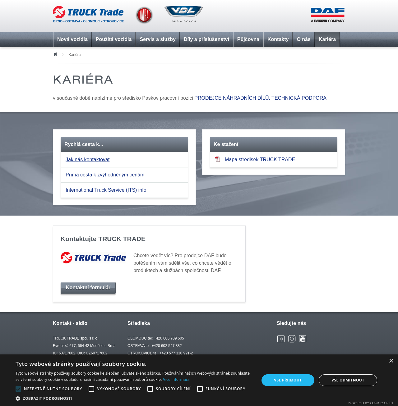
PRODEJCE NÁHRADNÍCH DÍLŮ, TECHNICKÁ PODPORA (260, 98)
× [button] (391, 361)
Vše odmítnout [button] (347, 380)
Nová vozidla (72, 39)
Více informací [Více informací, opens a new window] (176, 379)
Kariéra (327, 39)
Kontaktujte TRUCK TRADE (103, 238)
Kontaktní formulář (88, 287)
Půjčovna (248, 39)
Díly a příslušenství (206, 39)
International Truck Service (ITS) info (106, 190)
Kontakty (278, 39)
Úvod (55, 54)
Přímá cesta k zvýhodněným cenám (105, 174)
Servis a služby (158, 39)
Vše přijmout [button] (288, 380)
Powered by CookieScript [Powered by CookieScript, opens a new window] (370, 402)
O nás (303, 39)
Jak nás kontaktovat (87, 159)
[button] (134, 398)
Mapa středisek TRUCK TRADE (255, 159)
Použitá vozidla (114, 39)
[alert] (199, 380)
